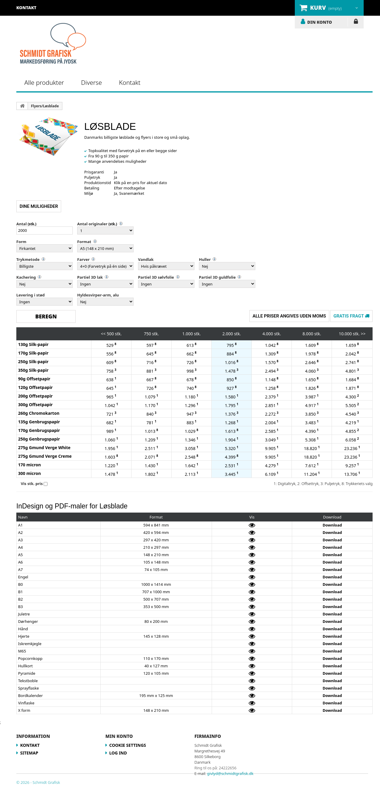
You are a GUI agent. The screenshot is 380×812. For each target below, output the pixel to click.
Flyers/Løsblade (45, 106)
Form (21, 241)
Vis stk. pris (32, 483)
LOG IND (356, 22)
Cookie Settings (127, 745)
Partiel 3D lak (90, 277)
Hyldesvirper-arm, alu (98, 295)
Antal (21, 223)
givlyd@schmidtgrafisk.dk (230, 773)
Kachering (26, 277)
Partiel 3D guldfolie (217, 277)
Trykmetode (27, 259)
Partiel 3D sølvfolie (156, 277)
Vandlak (145, 259)
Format (84, 241)
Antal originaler (92, 223)
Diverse (91, 82)
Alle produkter (44, 82)
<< (103, 333)
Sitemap (29, 753)
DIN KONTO (319, 22)
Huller (205, 259)
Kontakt (129, 82)
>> (363, 333)
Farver (83, 259)
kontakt (26, 7)
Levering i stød (30, 295)
